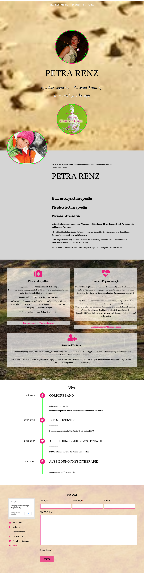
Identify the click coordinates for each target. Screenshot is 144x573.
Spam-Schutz (46, 550)
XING (15, 546)
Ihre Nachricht (47, 512)
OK (24, 510)
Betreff (107, 501)
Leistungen (76, 4)
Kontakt (91, 4)
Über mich (65, 4)
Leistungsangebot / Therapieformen (38, 323)
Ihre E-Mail (77, 501)
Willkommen (54, 4)
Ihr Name (44, 501)
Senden (47, 559)
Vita (84, 4)
